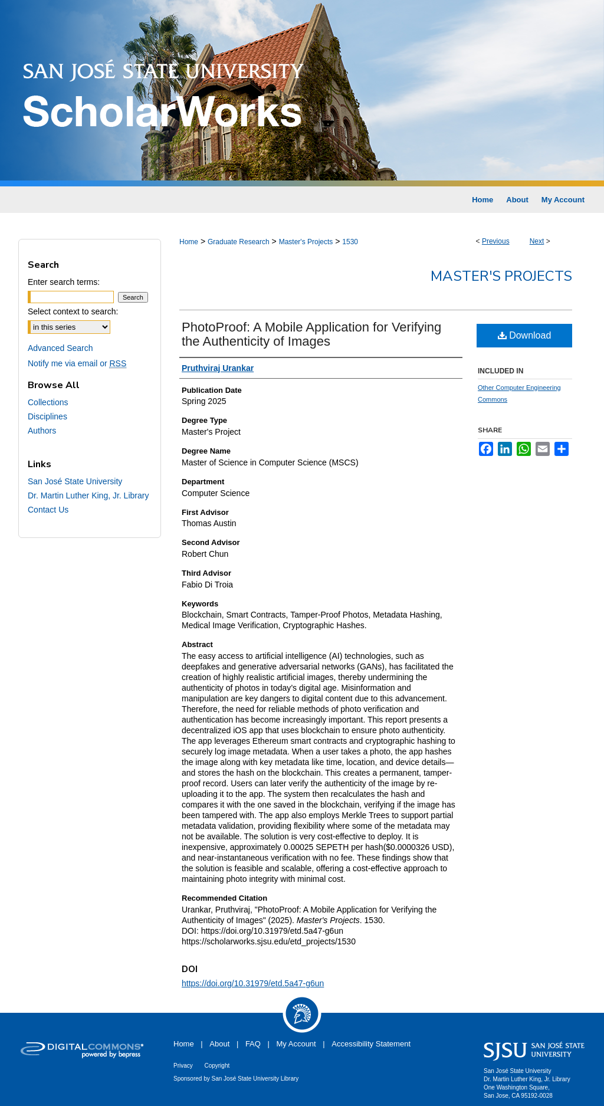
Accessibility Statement (371, 1043)
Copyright (216, 1065)
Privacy (183, 1065)
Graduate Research (239, 242)
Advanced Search (60, 348)
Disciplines (47, 416)
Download (525, 335)
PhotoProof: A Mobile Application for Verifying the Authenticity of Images (311, 334)
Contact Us (48, 509)
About (219, 1043)
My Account (296, 1043)
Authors (42, 430)
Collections (48, 402)
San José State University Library (255, 1078)
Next (537, 241)
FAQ (253, 1043)
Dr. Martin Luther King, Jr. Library (88, 495)
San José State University (75, 481)
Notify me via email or (77, 363)
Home (188, 242)
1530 (350, 242)
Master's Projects (306, 242)
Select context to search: (73, 311)
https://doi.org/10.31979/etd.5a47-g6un (253, 983)
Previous (496, 241)
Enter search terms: (64, 282)
